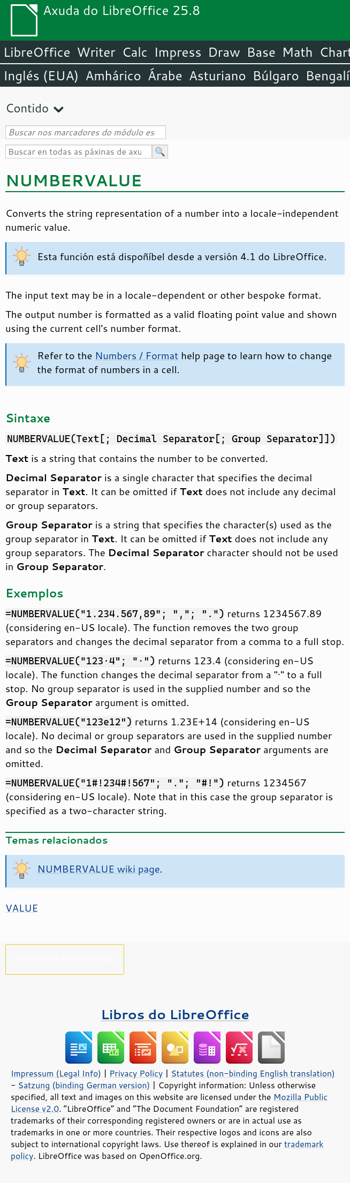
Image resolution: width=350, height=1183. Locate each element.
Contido (27, 108)
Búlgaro (276, 75)
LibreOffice (36, 52)
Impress (178, 52)
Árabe (165, 75)
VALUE (21, 908)
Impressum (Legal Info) (56, 1073)
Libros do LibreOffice (175, 1014)
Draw (224, 52)
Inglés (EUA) (41, 75)
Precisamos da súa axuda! (64, 957)
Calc (135, 52)
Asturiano (217, 75)
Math (297, 52)
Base (261, 52)
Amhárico (113, 75)
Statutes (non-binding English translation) (252, 1073)
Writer (96, 52)
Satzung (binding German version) (84, 1085)
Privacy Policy (136, 1073)
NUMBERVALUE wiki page (98, 869)
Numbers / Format (136, 355)
